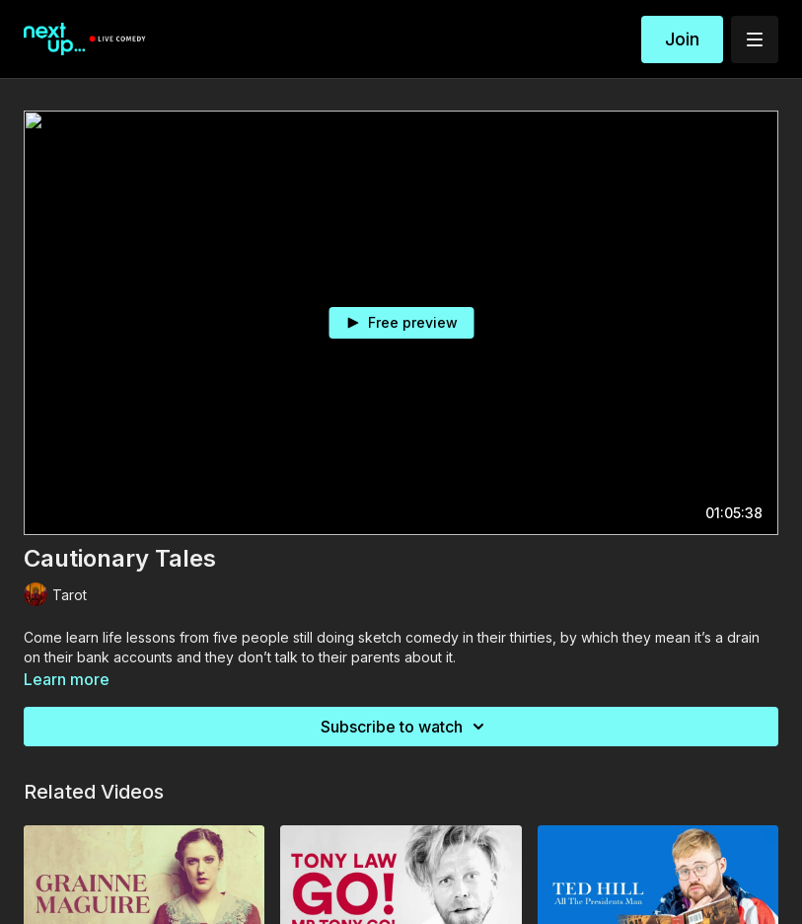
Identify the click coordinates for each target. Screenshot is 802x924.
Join (682, 39)
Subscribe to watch (405, 726)
